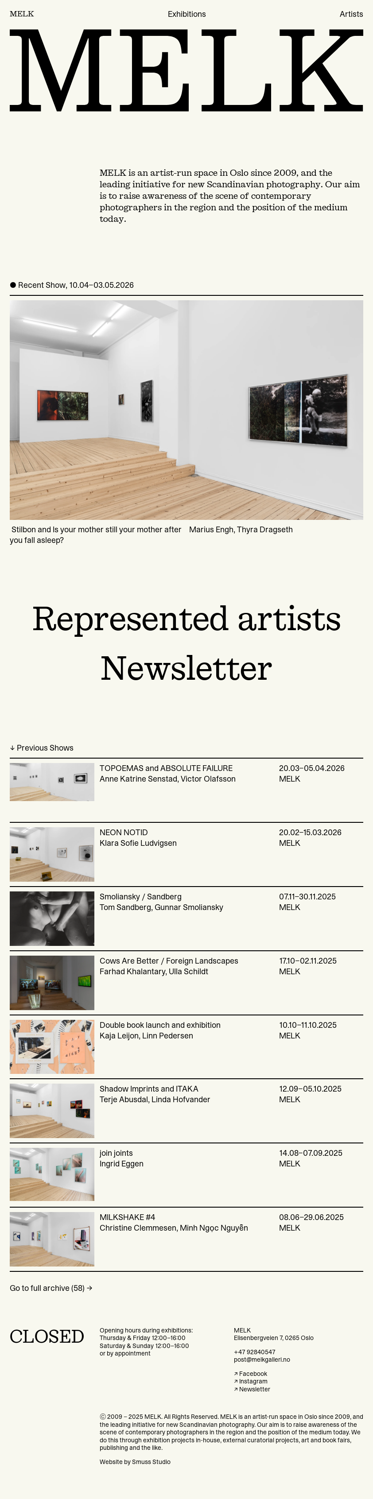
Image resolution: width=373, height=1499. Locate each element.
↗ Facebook (250, 1373)
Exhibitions (187, 14)
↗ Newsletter (252, 1389)
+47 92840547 (255, 1352)
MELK (22, 14)
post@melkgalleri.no (262, 1359)
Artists (351, 14)
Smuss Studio (151, 1461)
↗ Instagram (251, 1381)
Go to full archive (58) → (51, 1288)
